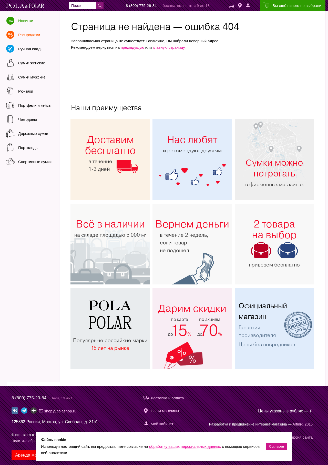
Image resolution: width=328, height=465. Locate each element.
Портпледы (28, 147)
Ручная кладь (30, 49)
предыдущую (132, 47)
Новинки (25, 20)
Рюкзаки (25, 91)
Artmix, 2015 (302, 424)
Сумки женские (31, 63)
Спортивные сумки (35, 162)
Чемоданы (27, 119)
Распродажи (29, 35)
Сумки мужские (32, 77)
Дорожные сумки (33, 133)
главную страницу (169, 47)
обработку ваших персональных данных (185, 446)
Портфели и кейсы (35, 105)
